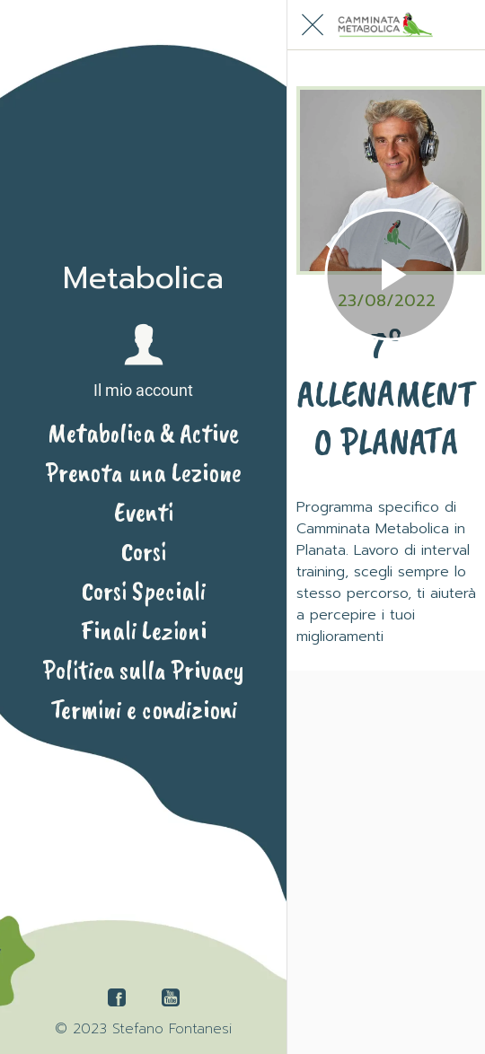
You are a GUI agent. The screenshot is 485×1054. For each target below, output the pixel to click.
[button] (143, 362)
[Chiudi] (312, 25)
